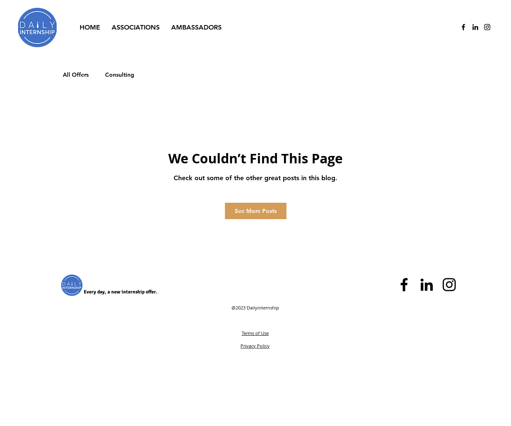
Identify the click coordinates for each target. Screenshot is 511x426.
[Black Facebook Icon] (404, 284)
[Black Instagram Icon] (449, 284)
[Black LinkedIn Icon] (475, 27)
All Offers (76, 74)
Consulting (119, 74)
